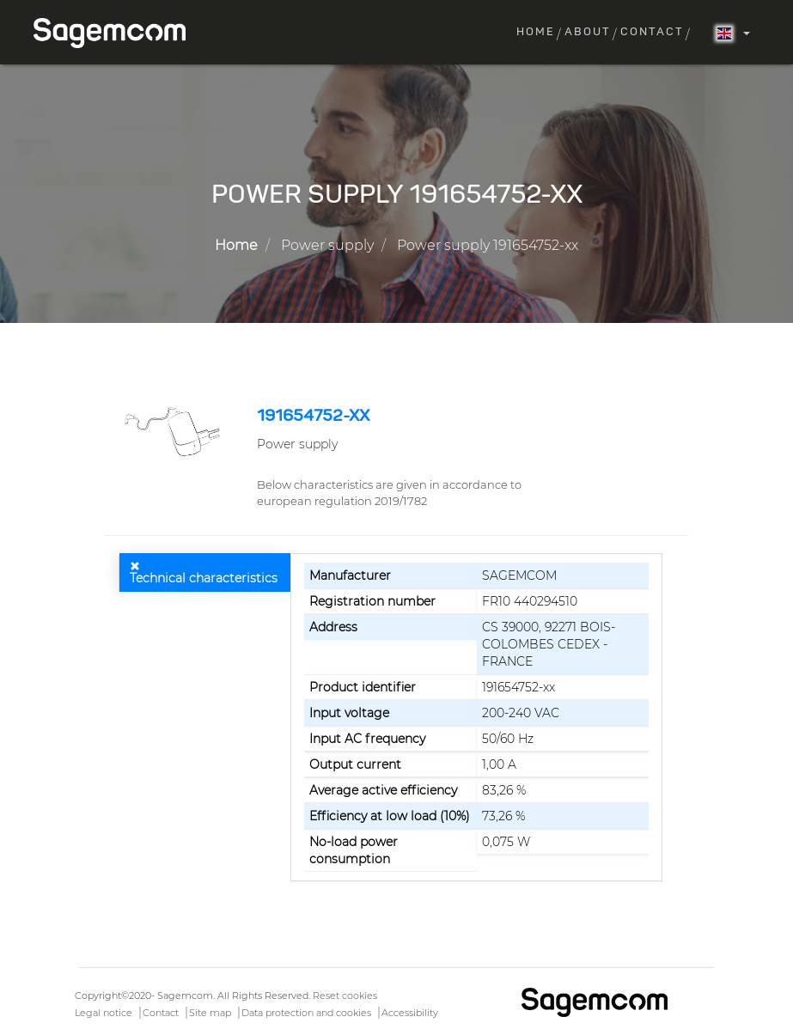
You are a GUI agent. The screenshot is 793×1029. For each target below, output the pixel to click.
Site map (210, 1013)
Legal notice (103, 1013)
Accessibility (409, 1013)
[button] (174, 431)
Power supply (327, 245)
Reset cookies (345, 995)
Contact (652, 32)
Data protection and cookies (306, 1013)
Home (535, 32)
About (587, 32)
